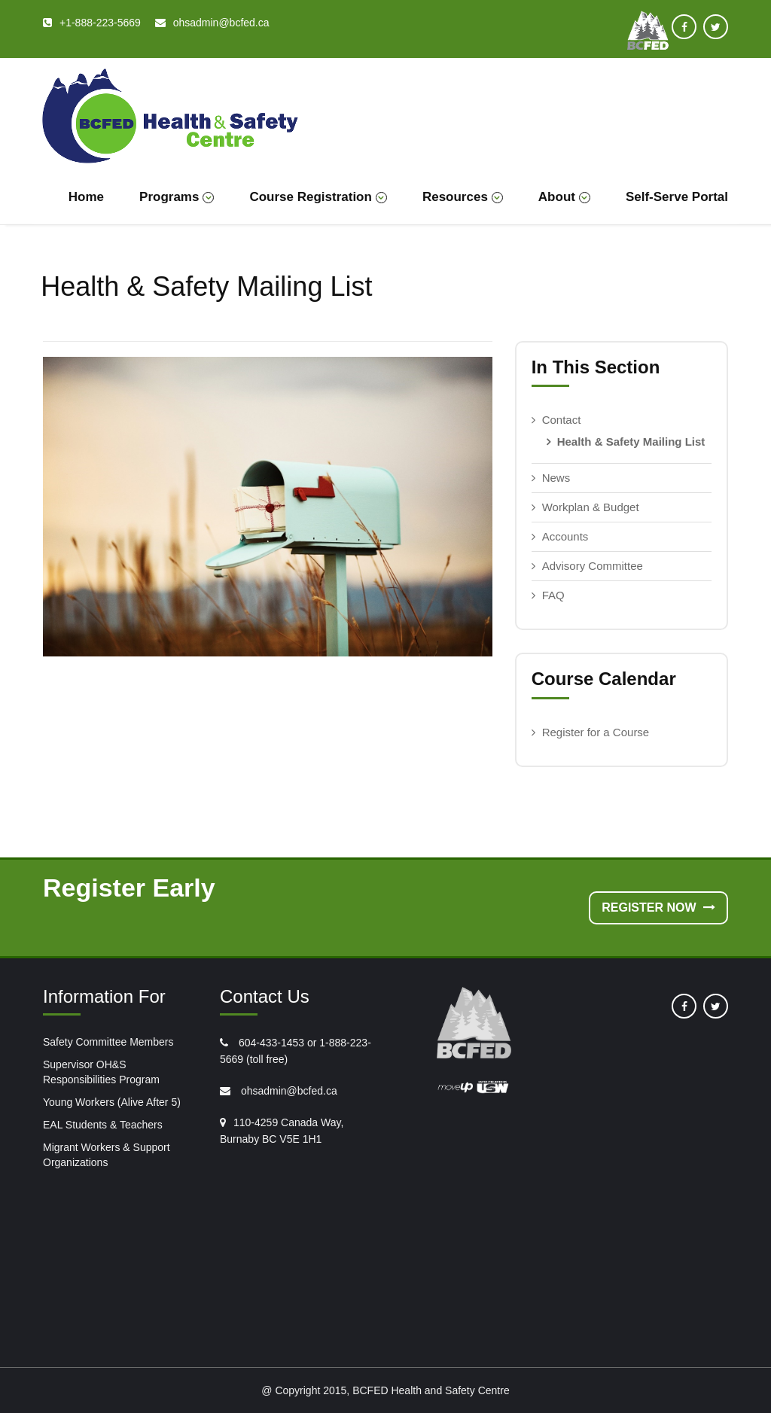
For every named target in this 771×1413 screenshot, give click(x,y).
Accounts (565, 536)
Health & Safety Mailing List (631, 441)
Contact (561, 419)
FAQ (553, 595)
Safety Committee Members (108, 1042)
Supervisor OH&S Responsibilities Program (101, 1072)
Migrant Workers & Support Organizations (106, 1154)
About (564, 197)
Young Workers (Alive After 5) (112, 1102)
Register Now (658, 907)
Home (86, 197)
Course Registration (317, 197)
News (556, 477)
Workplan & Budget (590, 507)
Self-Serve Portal (677, 197)
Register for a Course (596, 732)
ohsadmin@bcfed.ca (287, 1091)
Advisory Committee (592, 565)
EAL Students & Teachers (103, 1125)
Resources (462, 197)
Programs (176, 197)
